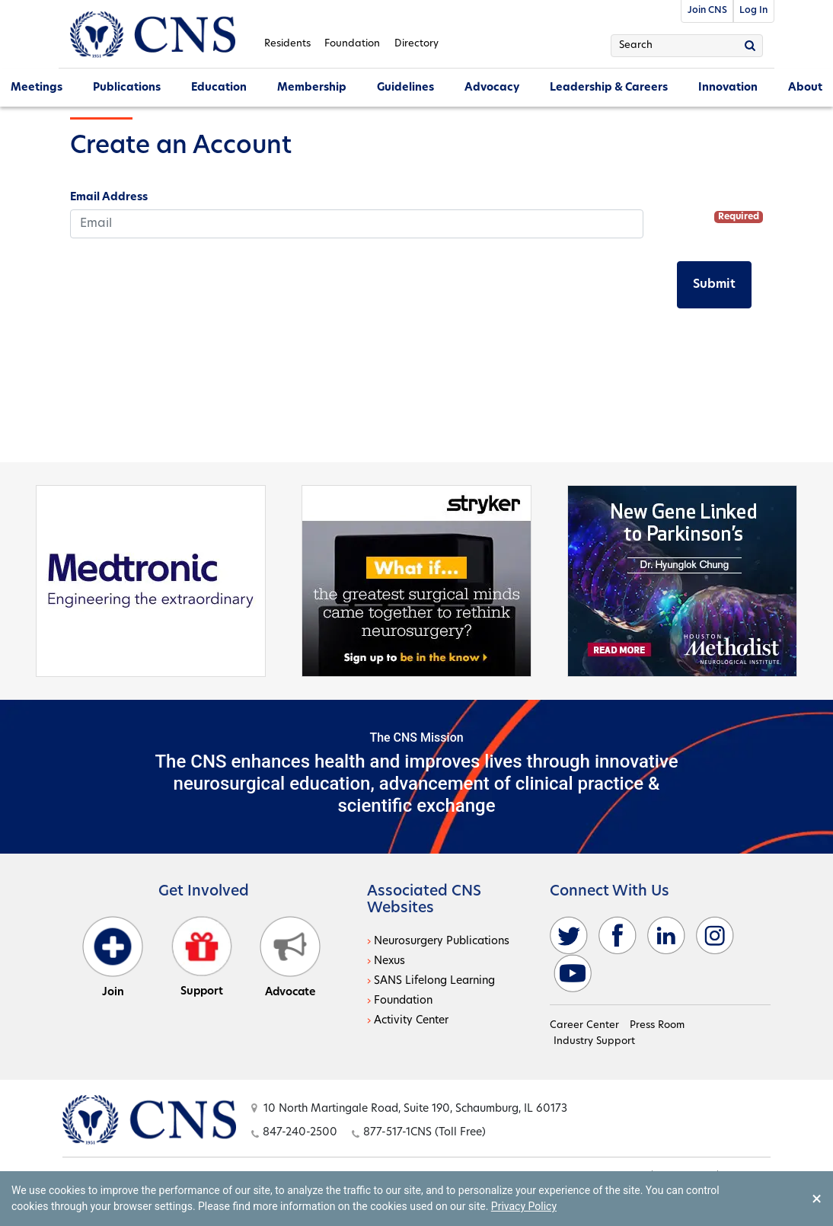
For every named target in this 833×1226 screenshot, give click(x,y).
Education (219, 88)
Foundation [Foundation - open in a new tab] (403, 1001)
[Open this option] (149, 1119)
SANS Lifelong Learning (434, 981)
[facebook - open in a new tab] (617, 935)
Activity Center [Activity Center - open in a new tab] (411, 1020)
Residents (287, 44)
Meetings (36, 88)
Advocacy (491, 88)
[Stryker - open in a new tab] (416, 580)
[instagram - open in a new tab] (715, 935)
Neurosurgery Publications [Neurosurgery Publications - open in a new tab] (441, 941)
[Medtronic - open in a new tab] (151, 580)
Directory (416, 44)
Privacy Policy (524, 1206)
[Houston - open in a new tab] (682, 580)
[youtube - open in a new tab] (573, 973)
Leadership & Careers (609, 88)
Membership (311, 88)
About (805, 88)
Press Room (657, 1025)
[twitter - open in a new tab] (569, 935)
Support (201, 957)
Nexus (389, 961)
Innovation (728, 88)
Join (112, 957)
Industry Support (594, 1041)
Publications (127, 88)
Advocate (290, 957)
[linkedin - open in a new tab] (666, 935)
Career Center (584, 1025)
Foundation (352, 44)
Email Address (109, 197)
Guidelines (405, 88)
